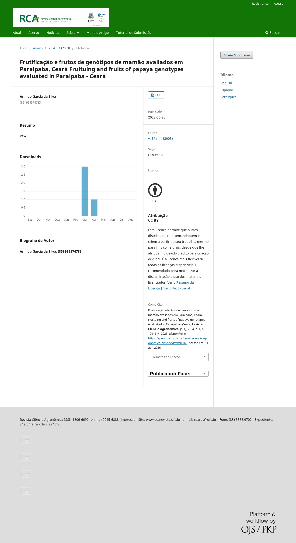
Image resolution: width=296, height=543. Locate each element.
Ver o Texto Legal (177, 288)
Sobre (71, 32)
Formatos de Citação (165, 357)
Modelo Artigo (98, 32)
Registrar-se (260, 3)
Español (226, 90)
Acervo (33, 32)
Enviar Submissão (237, 55)
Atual (17, 32)
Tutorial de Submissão (133, 32)
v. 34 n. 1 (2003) (59, 48)
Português (228, 97)
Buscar (272, 32)
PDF (158, 95)
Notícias (52, 32)
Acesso (278, 3)
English (226, 83)
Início (23, 48)
